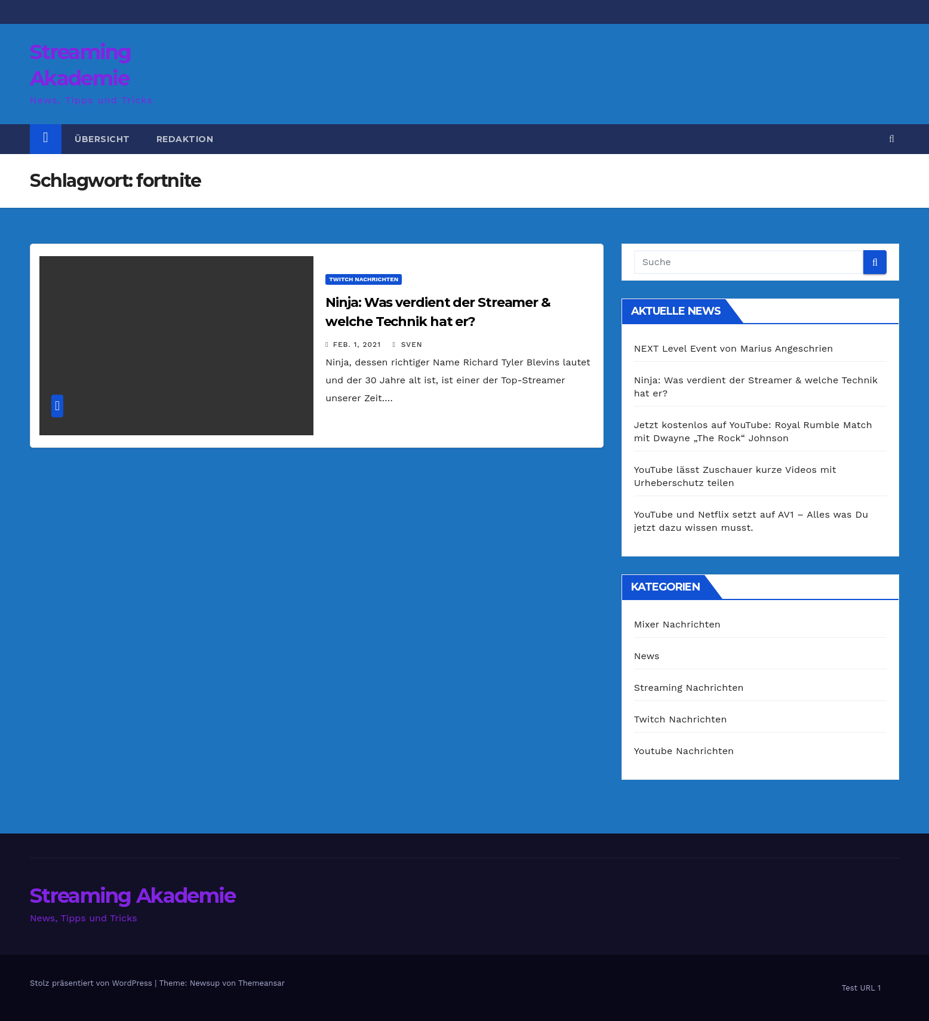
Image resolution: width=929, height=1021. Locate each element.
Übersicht (102, 139)
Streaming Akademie (132, 895)
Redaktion (185, 139)
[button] (891, 138)
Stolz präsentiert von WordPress (92, 983)
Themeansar (261, 983)
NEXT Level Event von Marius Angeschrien (733, 348)
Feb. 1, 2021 (357, 344)
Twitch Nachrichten (363, 279)
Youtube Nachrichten (684, 750)
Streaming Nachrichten (689, 687)
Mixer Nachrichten (677, 624)
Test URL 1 (861, 987)
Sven (407, 344)
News (647, 656)
